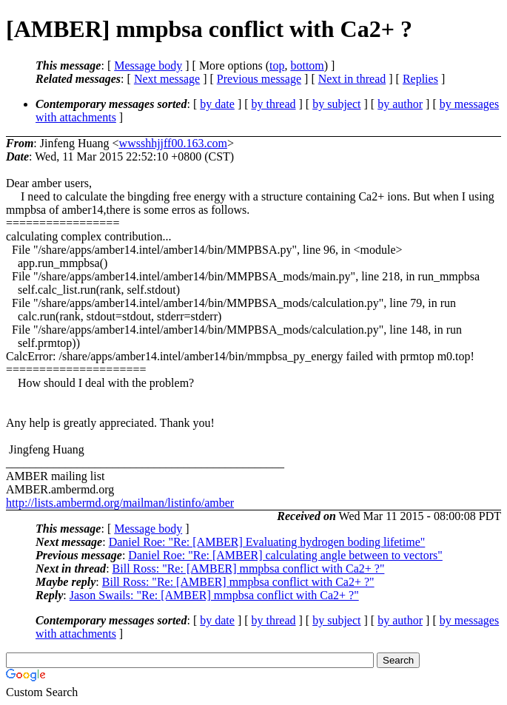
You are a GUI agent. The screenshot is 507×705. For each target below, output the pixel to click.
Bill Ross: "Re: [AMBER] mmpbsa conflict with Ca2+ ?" (249, 568)
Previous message (259, 78)
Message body (148, 65)
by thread (274, 104)
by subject (336, 104)
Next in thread (352, 78)
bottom (306, 65)
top (276, 65)
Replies (420, 78)
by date (217, 104)
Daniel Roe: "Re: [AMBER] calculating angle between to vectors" (285, 555)
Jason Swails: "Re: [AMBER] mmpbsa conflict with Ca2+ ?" (214, 595)
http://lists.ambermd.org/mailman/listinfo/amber (120, 502)
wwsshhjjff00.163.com (173, 143)
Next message (167, 78)
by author (400, 104)
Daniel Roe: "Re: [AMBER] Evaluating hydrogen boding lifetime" (267, 542)
